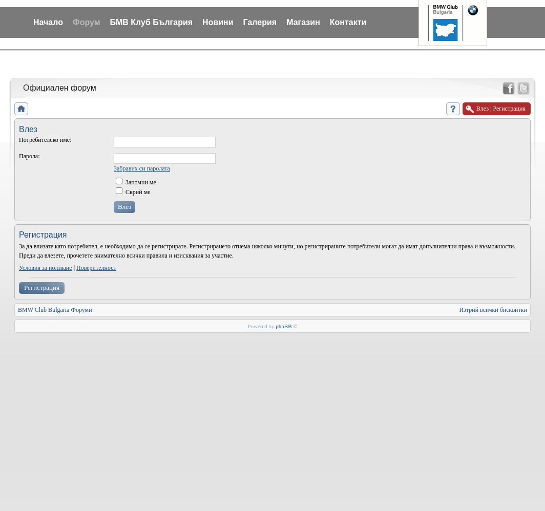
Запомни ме (136, 182)
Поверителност (96, 267)
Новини (218, 22)
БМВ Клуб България (151, 22)
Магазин (303, 22)
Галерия (260, 22)
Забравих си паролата (142, 168)
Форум (86, 22)
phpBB (283, 326)
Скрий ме (133, 192)
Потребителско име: (45, 139)
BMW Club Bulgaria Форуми (55, 309)
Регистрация (41, 287)
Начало (48, 22)
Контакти (348, 22)
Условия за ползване (45, 267)
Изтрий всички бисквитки (493, 309)
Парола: (29, 156)
